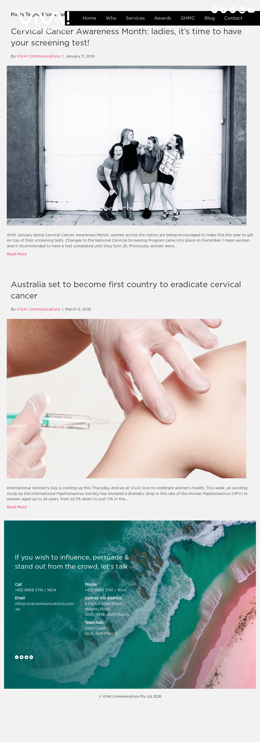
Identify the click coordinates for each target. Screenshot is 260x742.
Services (135, 18)
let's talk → (118, 566)
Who (111, 18)
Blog (209, 18)
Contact (233, 18)
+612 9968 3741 (29, 590)
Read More (17, 254)
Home (89, 18)
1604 (51, 590)
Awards (162, 18)
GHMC (188, 18)
